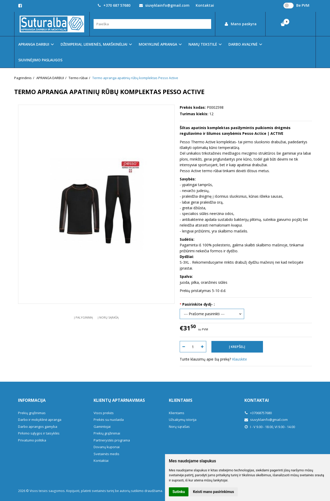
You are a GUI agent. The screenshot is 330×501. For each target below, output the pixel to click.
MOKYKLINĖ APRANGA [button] (158, 44)
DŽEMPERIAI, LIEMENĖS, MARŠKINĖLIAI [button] (94, 44)
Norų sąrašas (179, 426)
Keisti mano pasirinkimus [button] (213, 492)
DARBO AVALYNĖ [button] (243, 44)
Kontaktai (205, 5)
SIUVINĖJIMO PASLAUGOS (40, 59)
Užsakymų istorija (182, 419)
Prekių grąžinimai (107, 433)
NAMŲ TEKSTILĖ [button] (202, 44)
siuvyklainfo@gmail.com (164, 5)
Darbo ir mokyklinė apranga (39, 419)
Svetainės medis (106, 454)
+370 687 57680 (113, 5)
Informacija (32, 400)
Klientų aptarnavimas (119, 400)
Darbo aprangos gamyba (37, 426)
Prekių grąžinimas (32, 413)
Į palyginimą (83, 317)
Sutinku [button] (178, 492)
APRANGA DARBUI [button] (33, 44)
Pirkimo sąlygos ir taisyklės (39, 433)
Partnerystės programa (112, 440)
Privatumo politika (32, 440)
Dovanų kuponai (107, 447)
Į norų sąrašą (108, 317)
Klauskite (239, 359)
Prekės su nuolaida (109, 419)
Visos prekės (104, 413)
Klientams (180, 400)
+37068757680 (258, 413)
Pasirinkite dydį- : (198, 304)
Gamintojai (102, 426)
